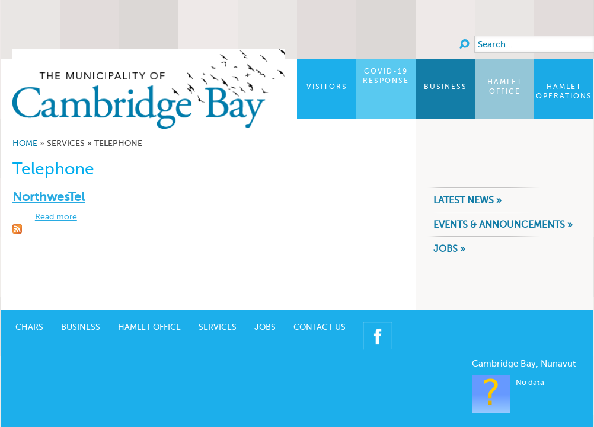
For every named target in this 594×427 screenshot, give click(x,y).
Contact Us (319, 309)
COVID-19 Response (386, 76)
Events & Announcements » (503, 224)
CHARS (29, 309)
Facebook (377, 318)
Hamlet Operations (564, 91)
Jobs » (449, 248)
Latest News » (467, 200)
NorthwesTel (48, 196)
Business (445, 86)
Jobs (265, 309)
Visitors (326, 86)
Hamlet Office (504, 86)
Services (218, 309)
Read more (56, 217)
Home (24, 143)
